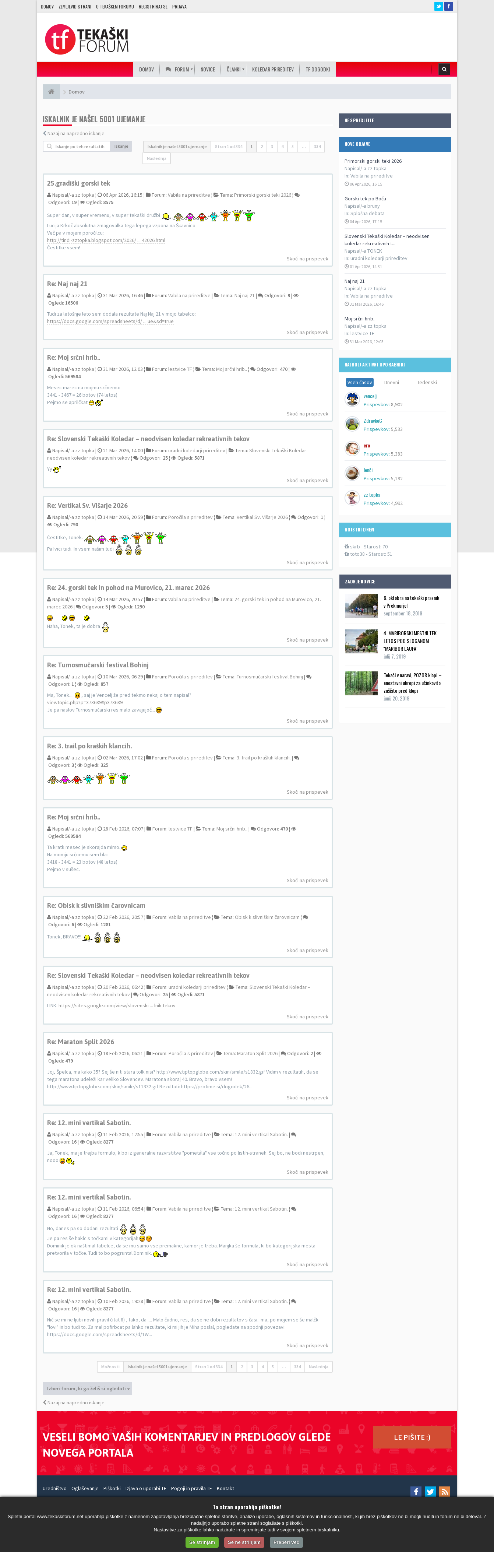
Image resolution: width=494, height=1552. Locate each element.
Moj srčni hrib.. (360, 318)
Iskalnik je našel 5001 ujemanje (177, 146)
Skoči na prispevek (307, 258)
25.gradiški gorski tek (78, 183)
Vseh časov (359, 382)
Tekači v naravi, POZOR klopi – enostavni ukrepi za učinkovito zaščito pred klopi (413, 682)
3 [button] (272, 146)
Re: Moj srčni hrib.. (73, 357)
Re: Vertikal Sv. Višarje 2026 (87, 505)
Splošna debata (367, 213)
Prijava (179, 6)
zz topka (84, 195)
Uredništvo (55, 1488)
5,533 (397, 429)
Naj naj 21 (355, 281)
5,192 (397, 478)
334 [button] (317, 146)
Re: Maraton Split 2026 (80, 1042)
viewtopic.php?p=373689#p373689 (85, 702)
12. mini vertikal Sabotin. (261, 1134)
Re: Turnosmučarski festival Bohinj (98, 665)
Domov (47, 6)
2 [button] (262, 146)
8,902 (397, 404)
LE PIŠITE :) (412, 1437)
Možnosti (110, 1366)
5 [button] (293, 146)
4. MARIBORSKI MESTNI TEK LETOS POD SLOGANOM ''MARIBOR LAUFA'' (410, 640)
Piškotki (112, 1488)
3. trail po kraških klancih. (264, 757)
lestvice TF (362, 333)
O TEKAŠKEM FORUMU (115, 6)
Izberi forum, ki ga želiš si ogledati (88, 1388)
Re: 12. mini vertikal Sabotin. (89, 1123)
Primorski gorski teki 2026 (373, 161)
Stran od (228, 146)
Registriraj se (153, 6)
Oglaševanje (85, 1488)
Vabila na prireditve (371, 175)
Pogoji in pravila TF (191, 1488)
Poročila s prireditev (190, 517)
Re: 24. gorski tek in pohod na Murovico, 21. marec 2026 (128, 587)
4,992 (397, 503)
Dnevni (391, 382)
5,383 (397, 453)
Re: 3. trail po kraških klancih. (89, 746)
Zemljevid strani (75, 6)
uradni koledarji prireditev (378, 258)
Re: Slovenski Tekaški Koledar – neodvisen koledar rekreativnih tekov (148, 439)
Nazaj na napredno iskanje (76, 133)
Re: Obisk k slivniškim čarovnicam (96, 905)
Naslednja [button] (156, 158)
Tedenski (427, 382)
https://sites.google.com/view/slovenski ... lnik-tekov (117, 1005)
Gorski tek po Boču (365, 198)
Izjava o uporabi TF (146, 1488)
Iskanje (121, 146)
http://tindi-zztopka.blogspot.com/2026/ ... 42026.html (106, 240)
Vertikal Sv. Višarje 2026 (262, 517)
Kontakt (225, 1488)
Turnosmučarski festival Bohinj (270, 676)
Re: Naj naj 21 (67, 284)
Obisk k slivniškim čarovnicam (267, 917)
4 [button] (282, 146)
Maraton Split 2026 (257, 1053)
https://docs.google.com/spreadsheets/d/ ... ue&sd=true (110, 321)
